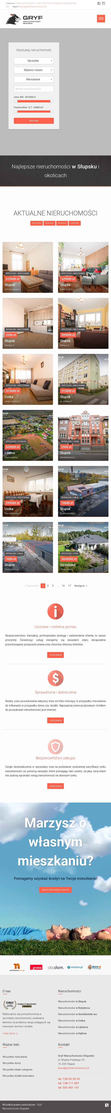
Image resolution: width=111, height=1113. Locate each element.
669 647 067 (62, 3)
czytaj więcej (55, 655)
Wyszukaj (33, 120)
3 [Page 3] (52, 585)
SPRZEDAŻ (74, 223)
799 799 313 (48, 3)
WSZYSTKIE (36, 223)
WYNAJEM (62, 223)
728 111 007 (35, 3)
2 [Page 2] (48, 585)
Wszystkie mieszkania (15, 1056)
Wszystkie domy (12, 1063)
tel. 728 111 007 (68, 1083)
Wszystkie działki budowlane (18, 1075)
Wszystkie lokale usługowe (17, 1069)
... (58, 585)
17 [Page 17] (69, 585)
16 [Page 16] (63, 585)
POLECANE (49, 223)
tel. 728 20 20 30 (69, 1079)
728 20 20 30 (22, 3)
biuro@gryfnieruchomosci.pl (33, 6)
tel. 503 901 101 (68, 1087)
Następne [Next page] (79, 585)
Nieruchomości (72, 1001)
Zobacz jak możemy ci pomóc (55, 890)
